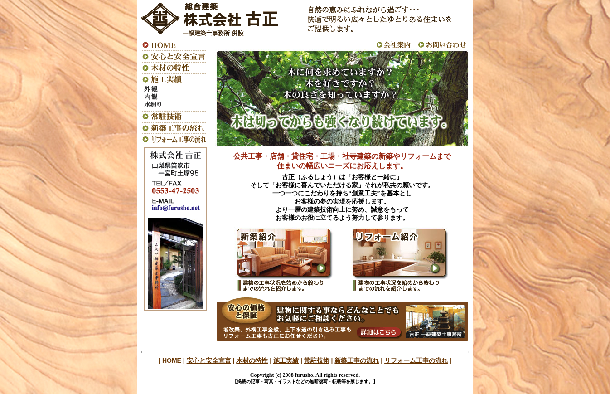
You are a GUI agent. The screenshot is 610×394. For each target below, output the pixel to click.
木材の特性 (252, 360)
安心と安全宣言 (209, 360)
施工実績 (286, 360)
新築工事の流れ (356, 360)
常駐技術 (316, 360)
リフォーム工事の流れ (416, 360)
